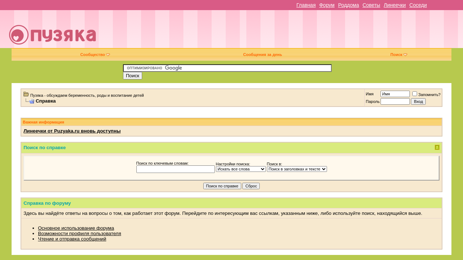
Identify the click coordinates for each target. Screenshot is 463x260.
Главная (305, 5)
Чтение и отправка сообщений (72, 239)
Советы (371, 5)
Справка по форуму (47, 203)
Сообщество (95, 54)
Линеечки (395, 5)
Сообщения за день (262, 54)
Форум (327, 5)
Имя (369, 94)
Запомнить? (426, 94)
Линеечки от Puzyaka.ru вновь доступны (72, 131)
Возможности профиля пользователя (79, 233)
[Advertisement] (283, 32)
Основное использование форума (76, 228)
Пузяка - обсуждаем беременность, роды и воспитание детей (87, 95)
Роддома (348, 5)
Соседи (418, 5)
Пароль (372, 101)
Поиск (398, 54)
